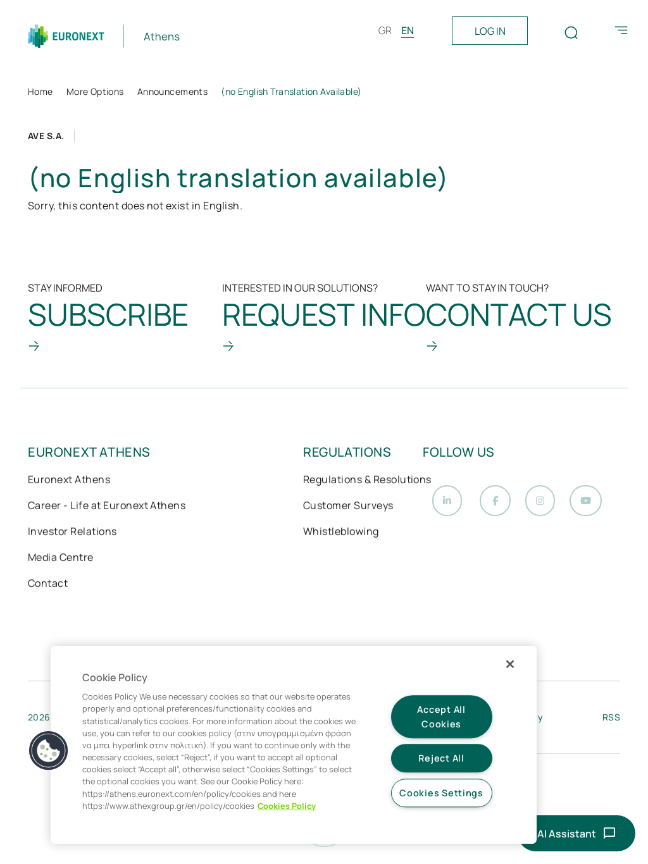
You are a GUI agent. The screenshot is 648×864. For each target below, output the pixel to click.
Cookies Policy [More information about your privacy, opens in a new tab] (287, 806)
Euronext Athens (69, 481)
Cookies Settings (441, 793)
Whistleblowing (341, 533)
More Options (95, 91)
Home (40, 91)
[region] (294, 745)
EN (407, 30)
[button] (48, 751)
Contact (48, 584)
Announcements (172, 91)
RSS (611, 720)
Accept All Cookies (441, 716)
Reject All (441, 759)
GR (385, 30)
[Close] (510, 664)
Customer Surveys (348, 507)
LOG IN (490, 31)
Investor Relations (72, 533)
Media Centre (61, 558)
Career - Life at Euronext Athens (106, 507)
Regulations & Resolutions (367, 481)
